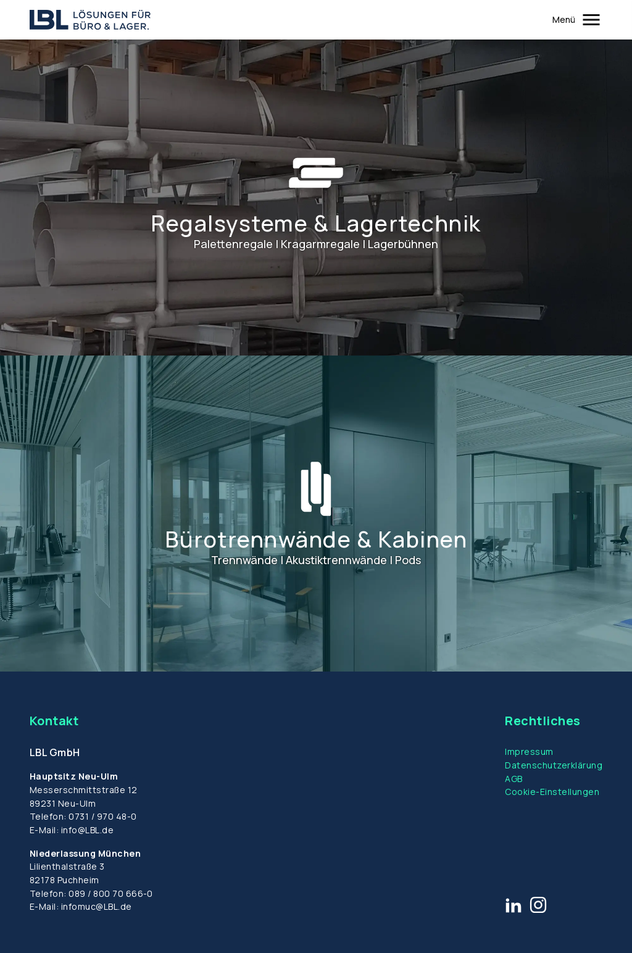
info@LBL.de (87, 830)
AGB (513, 778)
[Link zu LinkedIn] (513, 904)
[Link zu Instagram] (538, 904)
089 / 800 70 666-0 (111, 893)
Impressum (529, 751)
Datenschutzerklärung (553, 765)
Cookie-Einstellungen (552, 791)
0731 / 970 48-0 (102, 816)
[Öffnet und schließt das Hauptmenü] (577, 20)
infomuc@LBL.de (96, 906)
